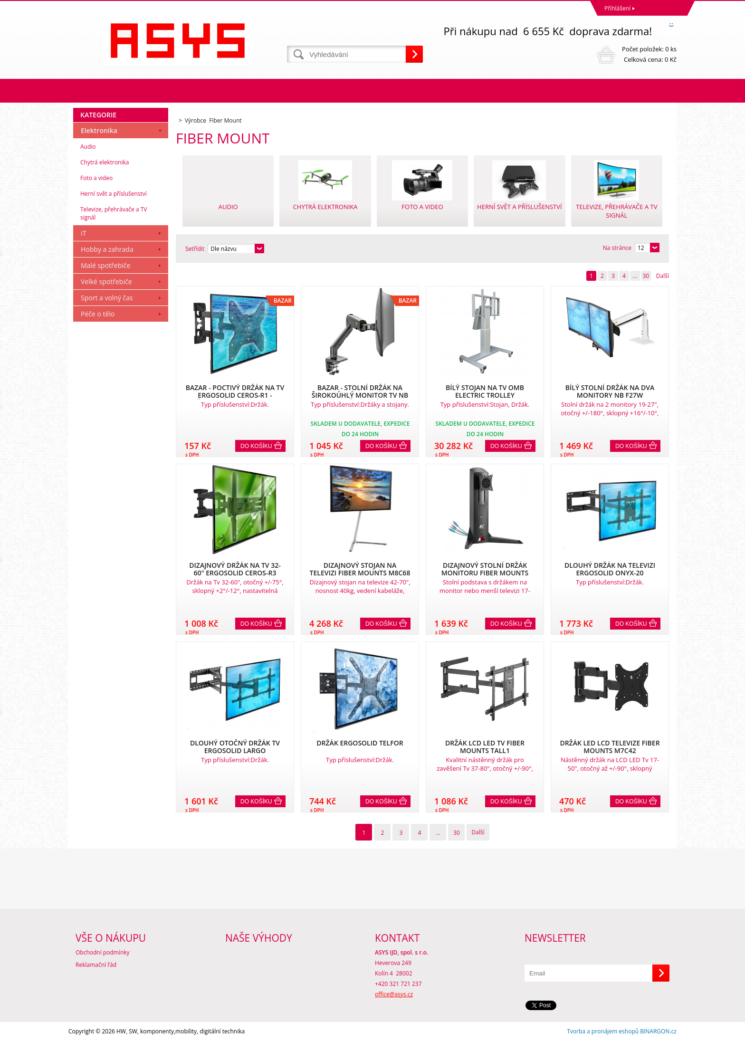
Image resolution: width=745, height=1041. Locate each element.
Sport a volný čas (107, 297)
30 (645, 276)
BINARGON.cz (658, 1031)
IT (83, 233)
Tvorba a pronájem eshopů (603, 1031)
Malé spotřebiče (105, 265)
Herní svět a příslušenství (113, 194)
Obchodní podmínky (103, 952)
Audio (88, 147)
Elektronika (99, 130)
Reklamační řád (96, 965)
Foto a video (96, 178)
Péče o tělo (98, 313)
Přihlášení (617, 8)
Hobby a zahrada (107, 249)
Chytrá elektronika (104, 162)
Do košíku (256, 446)
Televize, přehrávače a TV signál (113, 213)
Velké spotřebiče (106, 281)
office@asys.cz (394, 994)
